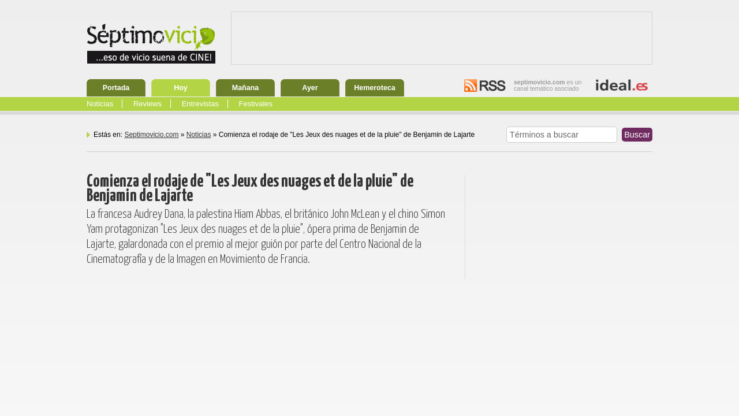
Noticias (100, 103)
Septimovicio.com (151, 135)
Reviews (147, 103)
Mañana (245, 88)
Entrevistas (200, 103)
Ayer (310, 88)
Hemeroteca (374, 88)
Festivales (256, 103)
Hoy (181, 88)
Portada (116, 88)
